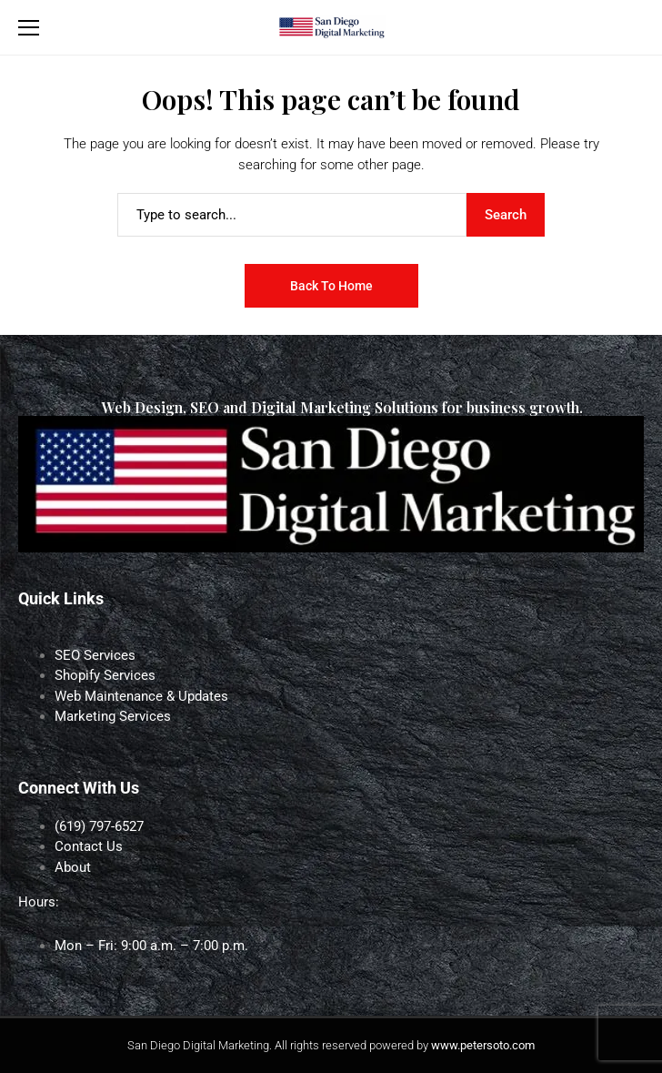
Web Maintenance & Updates (141, 696)
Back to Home (331, 285)
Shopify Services (105, 675)
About (73, 867)
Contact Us (89, 846)
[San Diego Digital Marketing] (331, 27)
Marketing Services (113, 716)
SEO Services (95, 655)
